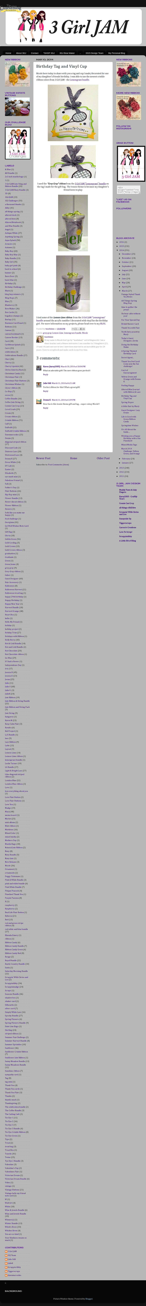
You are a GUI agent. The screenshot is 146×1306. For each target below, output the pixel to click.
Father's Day (10, 488)
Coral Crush (10, 409)
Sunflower (9, 1048)
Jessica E (9, 676)
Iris (6, 669)
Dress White (10, 462)
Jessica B (9, 672)
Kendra (8, 728)
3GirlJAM (9, 197)
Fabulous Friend (12, 480)
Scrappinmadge (12, 987)
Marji (7, 812)
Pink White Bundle (13, 887)
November (127, 258)
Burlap (8, 320)
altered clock (10, 215)
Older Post (103, 458)
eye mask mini (11, 477)
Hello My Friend (12, 622)
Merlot (8, 819)
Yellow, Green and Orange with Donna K (131, 379)
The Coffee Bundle (13, 1111)
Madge (8, 808)
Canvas (8, 330)
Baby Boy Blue (11, 255)
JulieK (7, 694)
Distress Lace (11, 452)
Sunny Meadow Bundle (15, 1061)
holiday (8, 626)
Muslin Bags (10, 844)
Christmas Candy (12, 374)
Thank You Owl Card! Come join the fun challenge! (130, 364)
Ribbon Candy (11, 943)
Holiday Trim (11, 633)
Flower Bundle (11, 498)
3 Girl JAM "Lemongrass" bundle (90, 184)
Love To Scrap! (125, 532)
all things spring (12, 212)
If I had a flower (12, 662)
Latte (7, 746)
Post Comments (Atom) (58, 465)
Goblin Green (10, 539)
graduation (10, 554)
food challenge (11, 519)
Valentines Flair (12, 1172)
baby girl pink (11, 266)
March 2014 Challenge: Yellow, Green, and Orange (130, 451)
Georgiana (9, 522)
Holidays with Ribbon (14, 636)
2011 (121, 476)
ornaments (10, 873)
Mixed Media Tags (129, 445)
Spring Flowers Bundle (15, 1023)
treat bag (9, 1147)
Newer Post (43, 458)
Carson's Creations (127, 528)
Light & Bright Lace (13, 771)
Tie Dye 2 (9, 1121)
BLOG (102, 324)
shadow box (10, 998)
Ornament (9, 869)
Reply (45, 375)
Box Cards (9, 312)
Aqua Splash (10, 240)
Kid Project (10, 731)
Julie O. (8, 690)
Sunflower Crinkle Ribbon (16, 1052)
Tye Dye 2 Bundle (12, 1161)
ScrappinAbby (11, 983)
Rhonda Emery (11, 935)
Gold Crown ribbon (13, 550)
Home (8, 53)
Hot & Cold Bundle (13, 644)
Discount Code (11, 448)
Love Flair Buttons (13, 801)
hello (7, 618)
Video (7, 1183)
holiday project (11, 629)
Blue (7, 302)
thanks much (10, 1100)
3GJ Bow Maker (67, 53)
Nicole (85, 333)
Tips (7, 1139)
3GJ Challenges (11, 201)
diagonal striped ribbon (15, 442)
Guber (7, 575)
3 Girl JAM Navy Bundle (15, 190)
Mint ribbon (10, 826)
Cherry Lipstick (12, 366)
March (125, 291)
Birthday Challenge (13, 287)
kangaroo (9, 717)
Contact (34, 53)
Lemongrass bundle (79, 80)
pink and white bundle (15, 884)
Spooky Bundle (11, 1016)
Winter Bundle (11, 1223)
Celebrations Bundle (14, 355)
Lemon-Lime (57, 333)
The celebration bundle (15, 1107)
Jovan (7, 679)
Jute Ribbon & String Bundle (17, 701)
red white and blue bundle (16, 929)
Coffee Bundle (11, 399)
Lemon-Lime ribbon (14, 756)
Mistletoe (9, 830)
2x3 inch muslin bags (14, 177)
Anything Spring (12, 237)
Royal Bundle (11, 961)
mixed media (10, 837)
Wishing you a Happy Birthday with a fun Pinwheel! (130, 438)
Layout (8, 749)
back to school (11, 269)
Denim (8, 438)
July (124, 275)
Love (7, 788)
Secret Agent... (127, 358)
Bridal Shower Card (130, 324)
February (126, 459)
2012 (121, 472)
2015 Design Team (94, 53)
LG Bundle (9, 767)
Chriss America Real (14, 370)
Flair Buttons (11, 491)
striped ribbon (11, 1034)
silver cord (10, 1009)
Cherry (8, 363)
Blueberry (9, 305)
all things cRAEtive (127, 508)
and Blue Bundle (12, 226)
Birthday (9, 284)
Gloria (7, 536)
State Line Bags (11, 1027)
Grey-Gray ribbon (12, 572)
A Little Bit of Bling (127, 541)
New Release (10, 862)
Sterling (8, 1030)
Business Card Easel (14, 323)
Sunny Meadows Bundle (15, 1065)
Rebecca (8, 916)
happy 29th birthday (14, 597)
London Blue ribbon (14, 784)
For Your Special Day (130, 320)
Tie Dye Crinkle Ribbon (15, 1132)
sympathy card (11, 1075)
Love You (9, 805)
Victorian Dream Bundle (15, 1179)
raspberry (9, 905)
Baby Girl (9, 262)
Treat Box (9, 1150)
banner (8, 273)
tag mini (8, 1082)
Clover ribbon (11, 388)
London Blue (10, 781)
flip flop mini (11, 495)
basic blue (9, 280)
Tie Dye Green (11, 1136)
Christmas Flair (12, 377)
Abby (7, 208)
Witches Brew (11, 1231)
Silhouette (9, 1005)
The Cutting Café (12, 1114)
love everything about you (16, 791)
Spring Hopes (127, 402)
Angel (7, 230)
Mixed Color (10, 833)
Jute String (9, 713)
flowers (8, 509)
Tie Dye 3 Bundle (12, 1129)
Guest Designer (12, 579)
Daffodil (8, 428)
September (127, 266)
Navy (7, 851)
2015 (121, 246)
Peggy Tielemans (12, 876)
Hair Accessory (11, 582)
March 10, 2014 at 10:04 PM (73, 367)
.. (80, 53)
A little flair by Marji (130, 406)
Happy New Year (12, 604)
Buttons (8, 327)
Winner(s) (9, 1220)
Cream (8, 413)
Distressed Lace (12, 455)
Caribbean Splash (12, 345)
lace (6, 738)
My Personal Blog (116, 53)
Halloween (9, 586)
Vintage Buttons (12, 1190)
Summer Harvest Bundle (16, 1041)
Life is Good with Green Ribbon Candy (128, 419)
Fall (6, 484)
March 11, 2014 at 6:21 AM (63, 383)
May (124, 283)
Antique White (11, 233)
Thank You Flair (12, 1093)
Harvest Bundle (12, 608)
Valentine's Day (12, 1168)
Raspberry (10, 909)
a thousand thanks (13, 204)
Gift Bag (8, 532)
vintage (8, 1186)
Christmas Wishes (13, 384)
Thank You (9, 1085)
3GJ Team (12, 1255)
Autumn (8, 248)
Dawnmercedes (12, 435)
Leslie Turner (11, 764)
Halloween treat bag (14, 593)
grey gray (47, 333)
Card (7, 341)
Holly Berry (10, 640)
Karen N (8, 720)
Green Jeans (10, 564)
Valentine (9, 1165)
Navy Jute (9, 859)
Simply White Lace (13, 1012)
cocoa (7, 395)
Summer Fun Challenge (15, 1037)
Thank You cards (12, 1089)
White (7, 1207)
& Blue (8, 170)
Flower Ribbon (11, 506)
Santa (7, 968)
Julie (7, 683)
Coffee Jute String (13, 402)
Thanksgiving (11, 1103)
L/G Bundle (10, 735)
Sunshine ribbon (12, 1071)
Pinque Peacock (12, 891)
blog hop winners (13, 294)
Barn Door (9, 276)
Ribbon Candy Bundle (14, 946)
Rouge (8, 957)
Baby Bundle (10, 258)
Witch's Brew (11, 1227)
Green (7, 561)
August (125, 270)
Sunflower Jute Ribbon (15, 1058)
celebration (10, 352)
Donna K (47, 400)
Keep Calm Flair (12, 724)
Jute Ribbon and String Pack (17, 707)
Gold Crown (10, 546)
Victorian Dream (12, 1175)
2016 (121, 242)
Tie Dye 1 (9, 1118)
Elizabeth (9, 473)
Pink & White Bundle (14, 880)
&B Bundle (9, 173)
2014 (121, 250)
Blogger (89, 1299)
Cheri (7, 359)
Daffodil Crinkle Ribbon (15, 431)
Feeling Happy (127, 386)
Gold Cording (11, 543)
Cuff (7, 424)
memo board (10, 815)
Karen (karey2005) (51, 367)
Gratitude (9, 557)
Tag (6, 1078)
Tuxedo (8, 1154)
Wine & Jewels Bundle (14, 1210)
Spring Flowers (12, 1019)
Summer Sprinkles (13, 1045)
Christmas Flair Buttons (15, 381)
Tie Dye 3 (9, 1125)
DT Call (8, 466)
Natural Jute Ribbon (14, 848)
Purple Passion (12, 898)
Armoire (9, 244)
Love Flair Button (12, 797)
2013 (121, 468)
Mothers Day (10, 840)
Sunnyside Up (125, 519)
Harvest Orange (12, 611)
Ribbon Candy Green (14, 950)
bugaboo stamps (12, 316)
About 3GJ (21, 53)
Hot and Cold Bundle (14, 647)
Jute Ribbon (10, 698)
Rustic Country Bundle (15, 964)
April (124, 287)
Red (6, 920)
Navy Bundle (10, 855)
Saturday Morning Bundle (16, 971)
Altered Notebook (13, 222)
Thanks (8, 1096)
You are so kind (12, 1234)
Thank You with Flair (130, 328)
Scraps (8, 991)
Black (7, 291)
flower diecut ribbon (14, 502)
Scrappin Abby (14, 1267)
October (125, 262)
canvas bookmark (13, 334)
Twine (7, 1157)
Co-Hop (8, 392)
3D (6, 194)
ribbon (8, 939)
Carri (7, 348)
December (126, 254)
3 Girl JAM (12, 1251)
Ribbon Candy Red (13, 953)
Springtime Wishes (129, 426)
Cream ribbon (11, 417)
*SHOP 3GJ (49, 53)
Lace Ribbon (10, 742)
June (124, 279)
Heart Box (9, 615)
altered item (10, 219)
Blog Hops (9, 298)
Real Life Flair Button (14, 912)
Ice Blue (8, 658)
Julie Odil (47, 383)
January (125, 463)
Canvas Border (11, 338)
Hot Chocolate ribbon (14, 654)
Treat (7, 1143)
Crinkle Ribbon (11, 420)
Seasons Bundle (12, 994)
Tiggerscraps (14, 1271)
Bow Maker (10, 309)
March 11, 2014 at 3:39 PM (63, 400)
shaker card (10, 1001)
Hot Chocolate (11, 651)
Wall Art (8, 1203)
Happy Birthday (12, 600)
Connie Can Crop (12, 406)
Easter (8, 470)
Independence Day (13, 665)
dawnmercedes (14, 1275)
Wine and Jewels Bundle (15, 1214)
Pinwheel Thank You (14, 894)
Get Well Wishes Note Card (16, 526)
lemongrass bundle (72, 333)
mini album (10, 822)
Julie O (8, 687)
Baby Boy (9, 251)
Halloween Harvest (13, 590)
